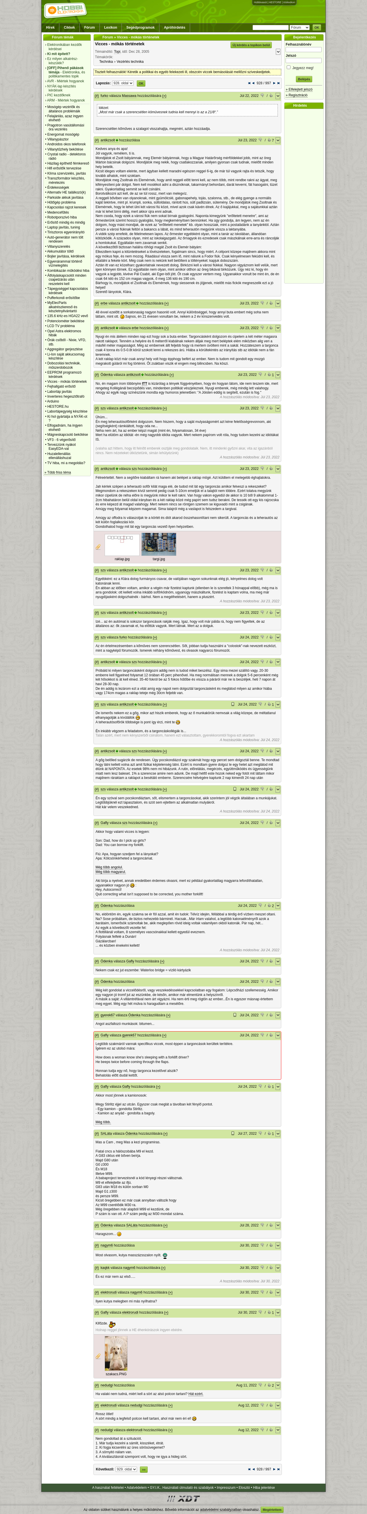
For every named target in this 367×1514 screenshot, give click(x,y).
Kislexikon (289, 2)
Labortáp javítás (59, 392)
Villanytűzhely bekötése (65, 149)
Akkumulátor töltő (60, 251)
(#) (97, 96)
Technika (106, 62)
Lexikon (110, 28)
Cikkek (69, 28)
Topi (117, 52)
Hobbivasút (260, 2)
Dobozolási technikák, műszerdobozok (64, 365)
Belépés (304, 79)
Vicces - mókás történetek (67, 382)
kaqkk (105, 1268)
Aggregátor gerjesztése (65, 349)
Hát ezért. (195, 1394)
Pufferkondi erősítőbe (63, 298)
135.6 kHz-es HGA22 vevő (67, 316)
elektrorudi (109, 1292)
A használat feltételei (108, 1488)
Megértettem (272, 1509)
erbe (104, 303)
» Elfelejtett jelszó (299, 89)
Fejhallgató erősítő (61, 386)
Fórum (89, 28)
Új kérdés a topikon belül (251, 45)
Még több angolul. (109, 867)
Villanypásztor (58, 139)
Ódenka (107, 375)
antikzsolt (108, 140)
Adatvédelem (137, 1488)
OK (317, 27)
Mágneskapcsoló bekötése (67, 435)
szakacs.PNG (116, 1374)
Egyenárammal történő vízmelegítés (64, 263)
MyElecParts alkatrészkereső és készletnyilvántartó (62, 307)
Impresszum (226, 1488)
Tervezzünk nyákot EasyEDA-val (61, 447)
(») (164, 96)
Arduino (53, 401)
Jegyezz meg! (304, 67)
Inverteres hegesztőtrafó (65, 396)
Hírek (50, 28)
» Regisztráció (296, 95)
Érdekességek (58, 187)
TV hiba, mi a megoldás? (66, 463)
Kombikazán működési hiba (68, 271)
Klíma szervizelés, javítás (66, 173)
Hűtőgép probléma (61, 202)
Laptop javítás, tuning (63, 227)
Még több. (103, 1122)
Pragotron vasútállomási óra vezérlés (65, 127)
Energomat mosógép (63, 134)
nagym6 (107, 1245)
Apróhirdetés (175, 28)
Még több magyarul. (110, 872)
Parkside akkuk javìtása (65, 198)
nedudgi (107, 1385)
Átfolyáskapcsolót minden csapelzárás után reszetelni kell (66, 280)
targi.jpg (159, 559)
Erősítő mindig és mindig (66, 222)
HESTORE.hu (58, 407)
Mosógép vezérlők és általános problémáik (63, 109)
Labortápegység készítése (67, 411)
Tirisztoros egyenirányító (66, 232)
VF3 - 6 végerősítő (61, 440)
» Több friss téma (57, 472)
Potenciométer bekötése (65, 321)
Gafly (105, 823)
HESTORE (275, 2)
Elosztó (244, 1488)
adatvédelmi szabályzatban (221, 1510)
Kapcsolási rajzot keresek (66, 207)
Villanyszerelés (58, 247)
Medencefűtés (58, 212)
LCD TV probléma (61, 326)
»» (143, 1469)
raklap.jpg (122, 559)
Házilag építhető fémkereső (68, 163)
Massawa (129, 96)
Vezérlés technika (130, 62)
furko (104, 96)
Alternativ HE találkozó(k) (66, 192)
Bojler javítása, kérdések (66, 256)
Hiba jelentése (264, 1488)
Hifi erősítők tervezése (64, 168)
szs (103, 408)
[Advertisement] (305, 196)
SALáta (106, 1134)
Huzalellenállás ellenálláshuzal (59, 456)
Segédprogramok (140, 28)
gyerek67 (108, 1015)
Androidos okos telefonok (66, 144)
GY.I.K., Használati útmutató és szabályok (182, 1488)
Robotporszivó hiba (62, 217)
